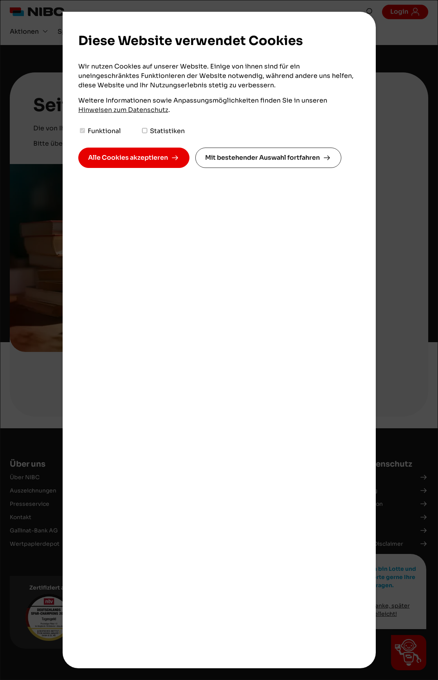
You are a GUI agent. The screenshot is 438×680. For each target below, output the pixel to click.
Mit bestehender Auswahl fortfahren (262, 157)
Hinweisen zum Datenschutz (123, 110)
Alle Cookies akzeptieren (128, 157)
